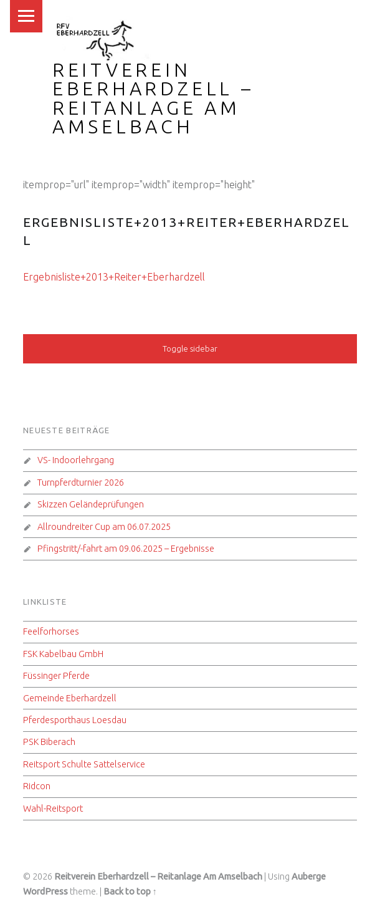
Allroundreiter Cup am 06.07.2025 (104, 527)
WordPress (45, 891)
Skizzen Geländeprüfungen (90, 504)
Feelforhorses (51, 631)
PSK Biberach (49, 742)
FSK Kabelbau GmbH (63, 654)
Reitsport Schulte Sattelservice (84, 764)
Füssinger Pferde (56, 676)
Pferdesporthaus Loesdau (74, 720)
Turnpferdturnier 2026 (80, 482)
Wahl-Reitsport (53, 809)
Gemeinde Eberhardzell (69, 698)
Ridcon (36, 786)
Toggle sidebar (190, 348)
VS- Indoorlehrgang (75, 460)
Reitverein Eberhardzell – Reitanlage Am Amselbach (153, 98)
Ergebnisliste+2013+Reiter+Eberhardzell (114, 276)
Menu (26, 16)
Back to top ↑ (130, 891)
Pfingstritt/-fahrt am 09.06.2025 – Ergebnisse (125, 549)
